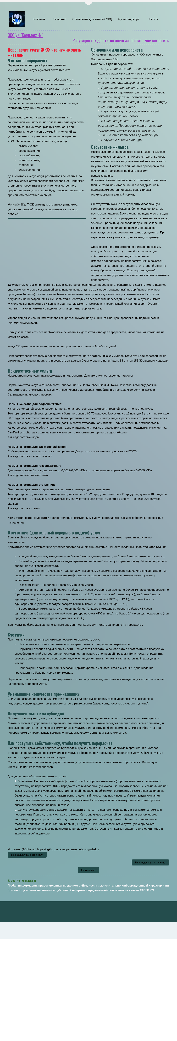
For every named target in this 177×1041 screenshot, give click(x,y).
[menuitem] (39, 19)
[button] (39, 19)
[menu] (99, 19)
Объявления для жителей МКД (92, 19)
